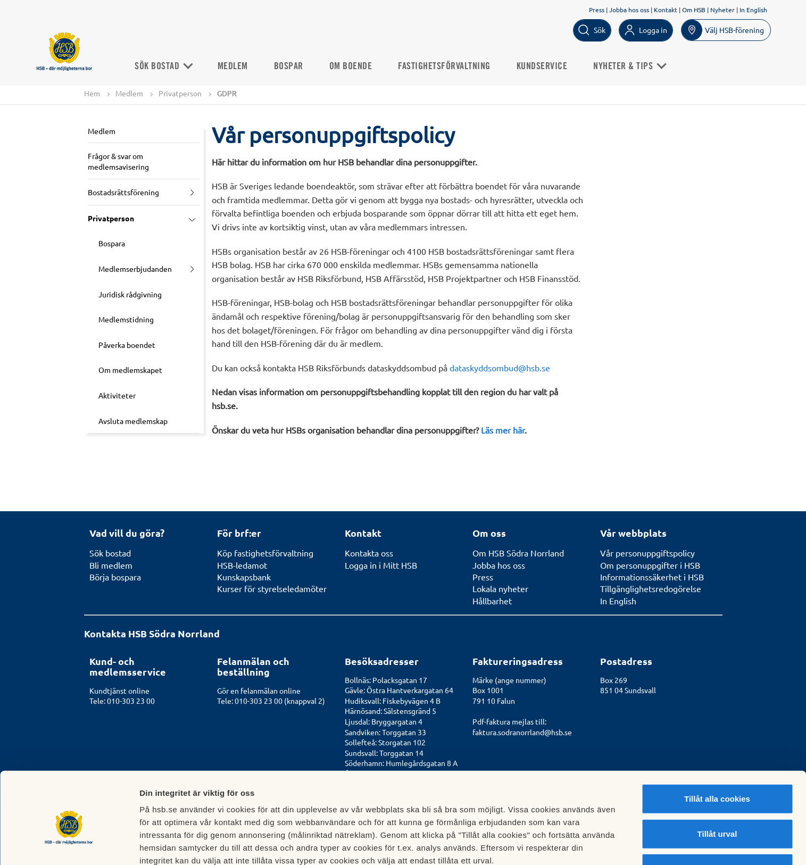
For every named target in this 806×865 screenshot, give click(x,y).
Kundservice (544, 66)
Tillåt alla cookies (717, 747)
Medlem (235, 66)
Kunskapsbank (244, 576)
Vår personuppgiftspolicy (647, 552)
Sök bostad (165, 66)
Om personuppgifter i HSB (650, 565)
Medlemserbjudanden (135, 268)
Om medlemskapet (130, 370)
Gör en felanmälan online (259, 690)
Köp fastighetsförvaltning (265, 552)
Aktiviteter (117, 395)
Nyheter (722, 9)
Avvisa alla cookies (716, 817)
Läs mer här (503, 430)
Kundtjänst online (119, 690)
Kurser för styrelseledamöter (272, 588)
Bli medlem (110, 565)
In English (753, 9)
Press (596, 9)
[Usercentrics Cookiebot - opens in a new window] (68, 844)
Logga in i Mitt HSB (381, 565)
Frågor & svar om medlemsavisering (118, 161)
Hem (92, 93)
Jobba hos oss (629, 9)
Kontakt (665, 9)
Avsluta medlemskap (133, 421)
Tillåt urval (717, 782)
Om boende (353, 66)
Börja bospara (115, 576)
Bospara (111, 243)
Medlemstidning (126, 320)
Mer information (565, 844)
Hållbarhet (492, 600)
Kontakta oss (369, 552)
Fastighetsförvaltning (447, 66)
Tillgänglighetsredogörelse (650, 588)
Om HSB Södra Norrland (518, 552)
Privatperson (180, 93)
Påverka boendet (126, 345)
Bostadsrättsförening (123, 192)
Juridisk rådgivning (130, 294)
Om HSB (693, 9)
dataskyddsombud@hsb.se (500, 367)
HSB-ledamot (242, 565)
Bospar (290, 66)
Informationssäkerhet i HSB (652, 576)
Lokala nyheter (500, 588)
